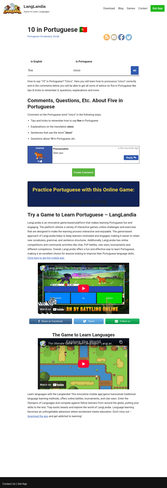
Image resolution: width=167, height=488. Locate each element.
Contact (142, 8)
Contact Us (8, 483)
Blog (120, 8)
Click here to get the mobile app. (46, 258)
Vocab (56, 36)
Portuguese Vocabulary (40, 36)
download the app (38, 416)
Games (131, 8)
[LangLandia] (26, 8)
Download (109, 8)
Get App (157, 8)
